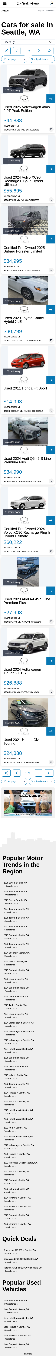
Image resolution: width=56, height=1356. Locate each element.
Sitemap (28, 1354)
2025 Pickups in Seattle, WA (17, 1155)
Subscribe (50, 11)
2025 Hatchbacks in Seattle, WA (18, 1112)
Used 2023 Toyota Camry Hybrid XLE (24, 319)
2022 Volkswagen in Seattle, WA (19, 1147)
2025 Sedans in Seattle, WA (17, 972)
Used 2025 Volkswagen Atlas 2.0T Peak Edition (27, 109)
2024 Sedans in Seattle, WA (17, 954)
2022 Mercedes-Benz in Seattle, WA (20, 1164)
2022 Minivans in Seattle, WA (17, 1225)
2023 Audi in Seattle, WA (15, 1007)
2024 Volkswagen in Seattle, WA (19, 1024)
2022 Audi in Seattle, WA (15, 1129)
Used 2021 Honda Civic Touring (22, 741)
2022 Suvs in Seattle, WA (15, 928)
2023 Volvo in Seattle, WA (16, 963)
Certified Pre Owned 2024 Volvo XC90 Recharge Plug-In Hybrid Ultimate (27, 532)
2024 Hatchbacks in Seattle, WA (18, 1050)
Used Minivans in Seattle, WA (17, 1337)
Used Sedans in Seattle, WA (17, 1311)
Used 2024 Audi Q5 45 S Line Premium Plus (27, 460)
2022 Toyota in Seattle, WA (16, 1085)
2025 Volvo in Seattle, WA (16, 1077)
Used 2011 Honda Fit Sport (25, 388)
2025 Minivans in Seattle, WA (17, 1208)
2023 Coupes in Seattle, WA (17, 1217)
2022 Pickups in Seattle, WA (17, 1173)
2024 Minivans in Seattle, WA (17, 1199)
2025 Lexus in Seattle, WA (16, 998)
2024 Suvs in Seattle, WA (15, 893)
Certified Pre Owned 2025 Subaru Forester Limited (24, 249)
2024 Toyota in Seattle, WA (16, 910)
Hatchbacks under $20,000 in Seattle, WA (23, 1269)
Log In (41, 11)
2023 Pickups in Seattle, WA (17, 1103)
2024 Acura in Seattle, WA (16, 1068)
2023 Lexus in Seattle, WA (16, 980)
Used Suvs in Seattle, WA (15, 1302)
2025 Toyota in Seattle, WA (16, 919)
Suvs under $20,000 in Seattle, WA (20, 1252)
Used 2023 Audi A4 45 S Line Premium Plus (27, 601)
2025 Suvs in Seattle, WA (15, 884)
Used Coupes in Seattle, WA (17, 1346)
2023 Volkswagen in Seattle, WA (19, 1042)
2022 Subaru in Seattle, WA (16, 1190)
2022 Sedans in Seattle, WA (17, 1182)
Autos (5, 10)
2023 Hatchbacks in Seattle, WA (18, 1138)
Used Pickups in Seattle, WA (17, 1328)
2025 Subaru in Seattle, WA (16, 1059)
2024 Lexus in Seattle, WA (16, 1015)
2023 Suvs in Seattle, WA (15, 902)
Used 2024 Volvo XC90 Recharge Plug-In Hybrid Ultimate (23, 181)
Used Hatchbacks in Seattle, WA (18, 1320)
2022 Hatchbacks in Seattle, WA (18, 1120)
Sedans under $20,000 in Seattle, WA (21, 1260)
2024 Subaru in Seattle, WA (16, 989)
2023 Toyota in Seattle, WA (16, 945)
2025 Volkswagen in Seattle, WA (19, 1033)
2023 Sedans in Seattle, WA (17, 937)
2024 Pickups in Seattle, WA (17, 1094)
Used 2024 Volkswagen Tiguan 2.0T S (22, 671)
